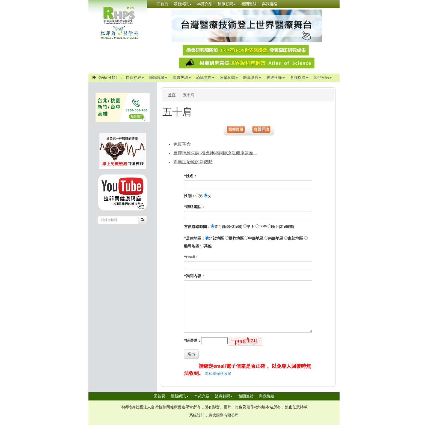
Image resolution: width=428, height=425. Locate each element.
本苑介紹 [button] (204, 4)
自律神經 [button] (135, 78)
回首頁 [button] (162, 4)
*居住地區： (194, 238)
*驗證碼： (192, 341)
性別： (189, 196)
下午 (263, 227)
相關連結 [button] (249, 4)
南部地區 (275, 238)
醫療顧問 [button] (227, 4)
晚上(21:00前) (282, 227)
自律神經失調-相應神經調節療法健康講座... (215, 152)
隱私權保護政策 (218, 374)
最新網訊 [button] (183, 4)
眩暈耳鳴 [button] (229, 78)
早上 (250, 227)
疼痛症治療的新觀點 (193, 161)
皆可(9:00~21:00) (228, 227)
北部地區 (216, 238)
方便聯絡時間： (197, 227)
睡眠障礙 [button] (158, 78)
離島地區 (191, 246)
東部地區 (295, 238)
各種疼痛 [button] (299, 78)
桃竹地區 (236, 238)
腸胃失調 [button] (182, 78)
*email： (191, 257)
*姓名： (190, 176)
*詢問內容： (194, 276)
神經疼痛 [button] (276, 78)
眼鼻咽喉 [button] (252, 78)
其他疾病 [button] (323, 78)
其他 (208, 246)
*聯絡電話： (194, 207)
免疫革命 (182, 144)
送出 (191, 354)
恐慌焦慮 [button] (205, 78)
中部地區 (255, 238)
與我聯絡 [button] (269, 4)
